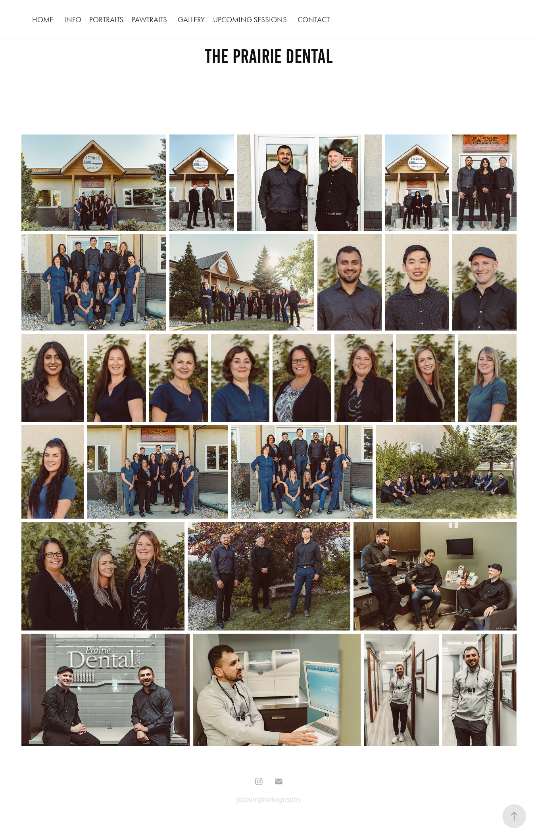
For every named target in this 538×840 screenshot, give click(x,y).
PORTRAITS (106, 19)
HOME (42, 19)
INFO (72, 19)
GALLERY (191, 19)
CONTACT (314, 19)
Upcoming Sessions (250, 19)
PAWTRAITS (149, 19)
